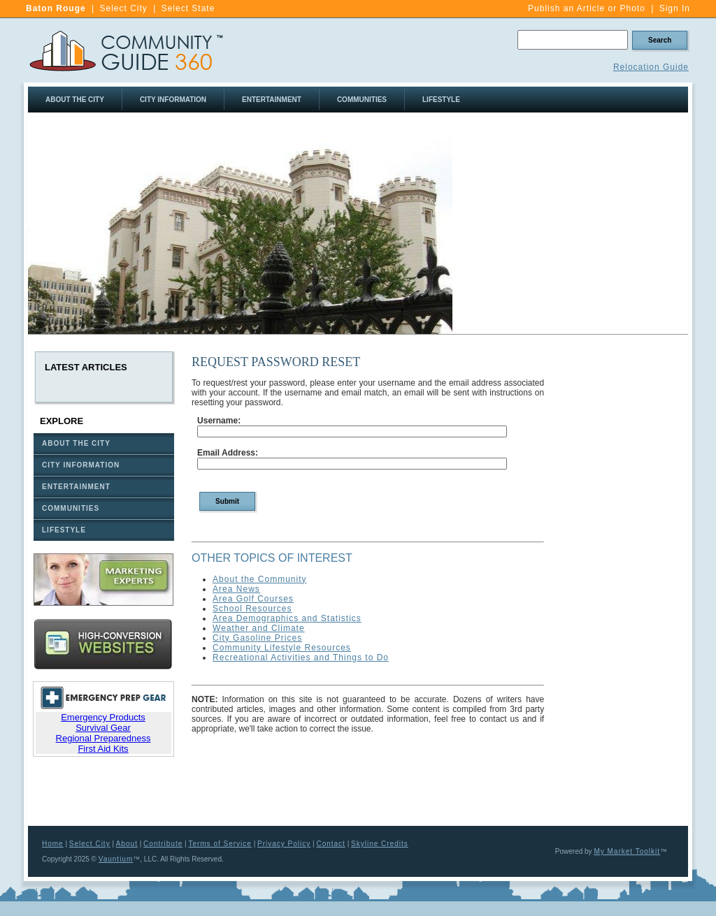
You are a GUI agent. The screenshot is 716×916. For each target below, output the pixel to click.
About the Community (259, 579)
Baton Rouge (56, 8)
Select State (188, 8)
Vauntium (116, 859)
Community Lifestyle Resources (282, 648)
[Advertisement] (570, 237)
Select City (123, 8)
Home (53, 844)
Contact (330, 844)
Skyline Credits (379, 844)
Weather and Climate (259, 628)
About (127, 844)
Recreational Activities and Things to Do (301, 657)
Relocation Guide (651, 67)
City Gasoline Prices (257, 638)
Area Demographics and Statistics (287, 618)
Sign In (674, 8)
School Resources (252, 608)
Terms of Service (219, 844)
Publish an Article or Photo (586, 8)
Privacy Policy (283, 844)
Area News (236, 589)
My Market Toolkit (627, 851)
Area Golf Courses (253, 599)
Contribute (162, 844)
